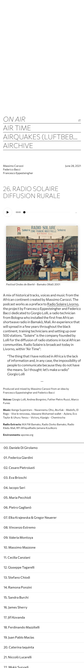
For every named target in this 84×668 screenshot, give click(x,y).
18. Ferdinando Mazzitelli (22, 627)
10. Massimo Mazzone (20, 547)
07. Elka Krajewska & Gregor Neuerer (30, 517)
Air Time (17, 127)
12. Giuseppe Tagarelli (19, 567)
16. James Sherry (15, 607)
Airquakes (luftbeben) (42, 136)
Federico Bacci (12, 169)
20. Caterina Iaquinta (19, 647)
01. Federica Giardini (18, 457)
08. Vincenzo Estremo (20, 527)
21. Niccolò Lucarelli (18, 657)
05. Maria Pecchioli (17, 497)
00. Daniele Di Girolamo (21, 447)
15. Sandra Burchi (16, 597)
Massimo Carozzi (13, 165)
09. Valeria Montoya (18, 537)
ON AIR (14, 119)
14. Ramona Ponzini (18, 587)
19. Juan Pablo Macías (19, 637)
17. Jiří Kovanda (14, 617)
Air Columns (26, 154)
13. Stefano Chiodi (17, 577)
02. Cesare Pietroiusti (19, 467)
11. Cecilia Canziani (17, 557)
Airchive (18, 145)
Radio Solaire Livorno (62, 304)
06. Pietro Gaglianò (17, 507)
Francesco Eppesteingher (18, 173)
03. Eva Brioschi (15, 477)
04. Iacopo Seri (14, 487)
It (79, 120)
